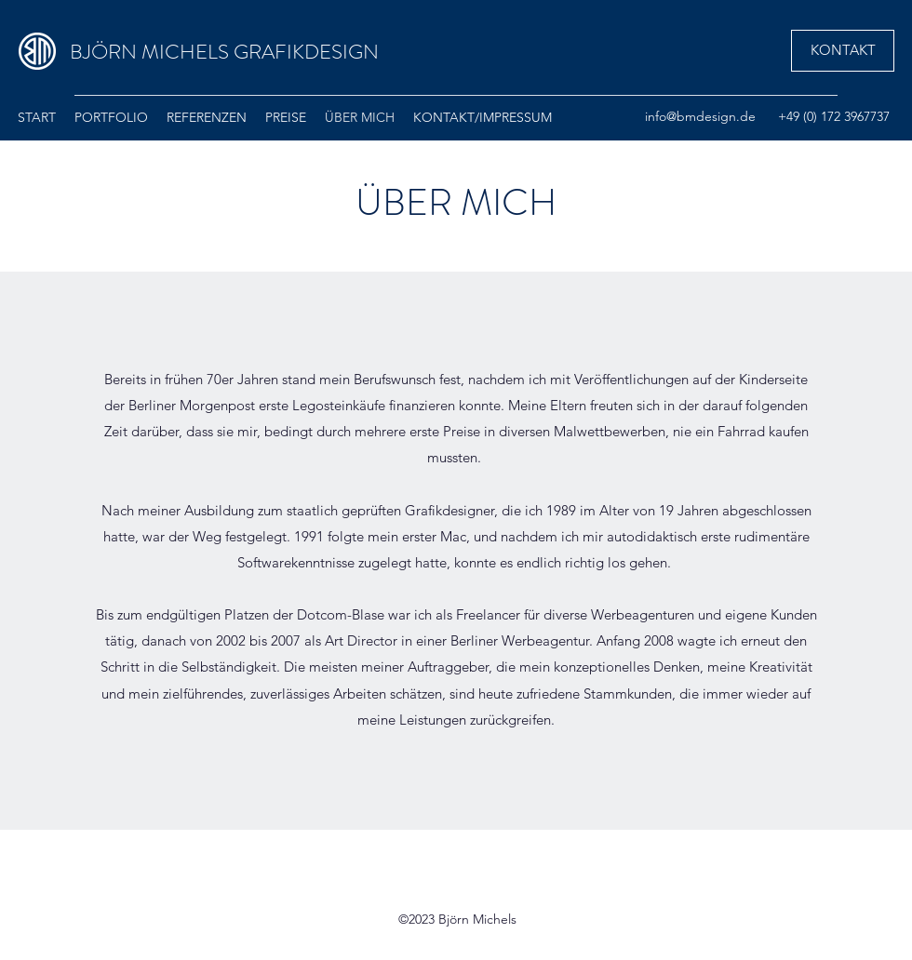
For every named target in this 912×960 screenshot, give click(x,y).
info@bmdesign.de (700, 116)
